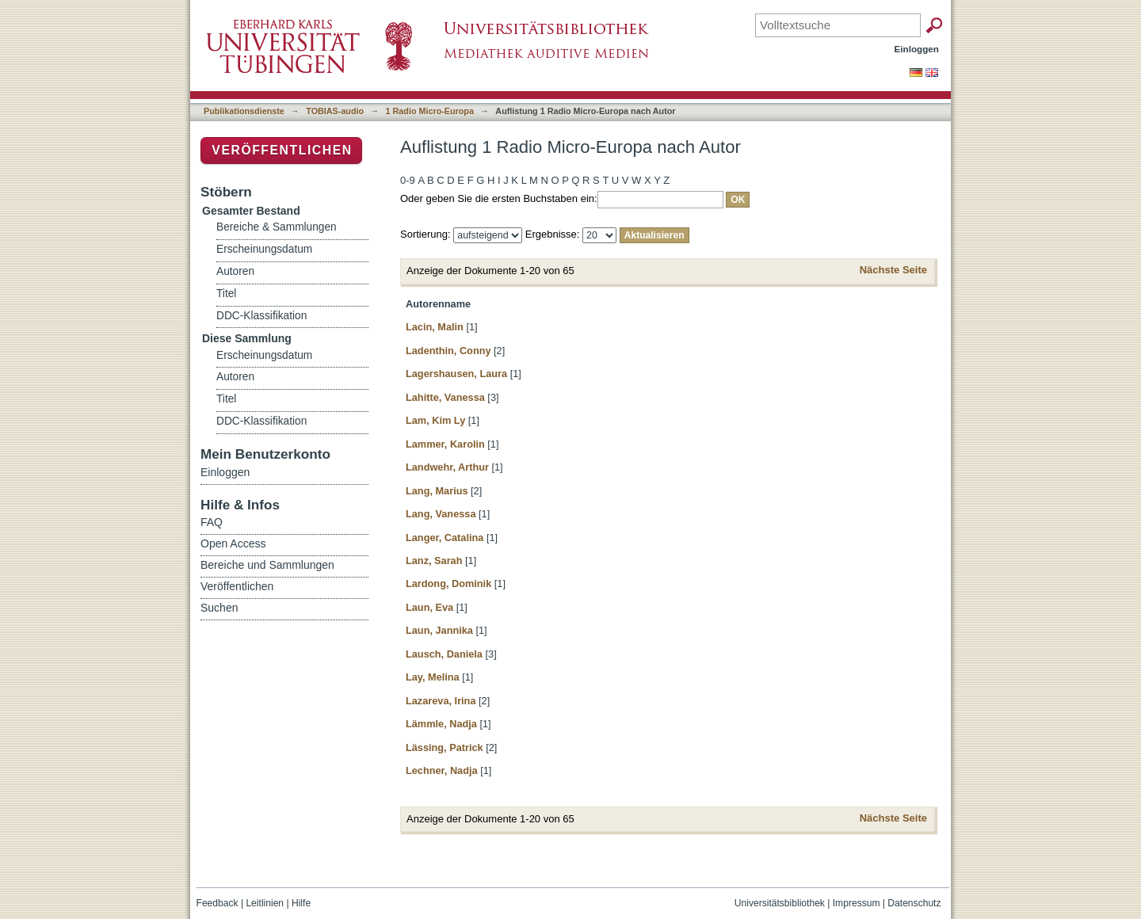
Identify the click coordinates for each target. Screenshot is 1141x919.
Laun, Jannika (439, 630)
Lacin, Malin (435, 327)
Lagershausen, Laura (456, 373)
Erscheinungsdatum (264, 249)
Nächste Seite (893, 270)
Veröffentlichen (282, 150)
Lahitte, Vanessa (445, 397)
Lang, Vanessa (440, 514)
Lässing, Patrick (444, 747)
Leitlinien (265, 903)
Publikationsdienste (244, 111)
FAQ (211, 522)
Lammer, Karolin (445, 444)
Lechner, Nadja (442, 770)
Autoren (235, 271)
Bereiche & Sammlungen (276, 227)
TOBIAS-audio (335, 111)
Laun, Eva (429, 607)
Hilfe (301, 903)
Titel (226, 293)
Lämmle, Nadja (441, 724)
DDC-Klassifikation (261, 316)
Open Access (233, 543)
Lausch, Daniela (444, 654)
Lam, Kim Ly (435, 420)
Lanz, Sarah (434, 560)
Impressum (856, 903)
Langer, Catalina (444, 537)
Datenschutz (914, 903)
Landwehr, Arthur (447, 467)
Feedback (218, 903)
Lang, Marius (437, 491)
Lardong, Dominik (448, 583)
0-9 (407, 180)
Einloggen (917, 49)
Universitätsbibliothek (780, 903)
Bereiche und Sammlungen (267, 565)
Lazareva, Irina (440, 701)
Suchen (219, 607)
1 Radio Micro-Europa (430, 111)
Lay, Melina (433, 677)
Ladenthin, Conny (448, 351)
